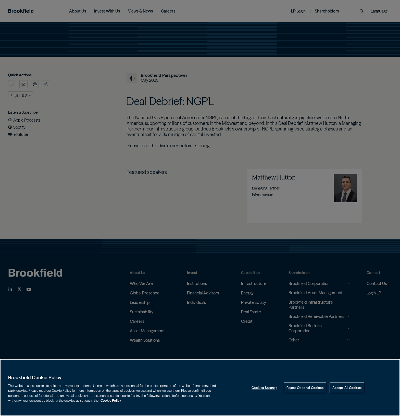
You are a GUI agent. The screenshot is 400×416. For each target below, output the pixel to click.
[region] (200, 387)
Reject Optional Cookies (304, 388)
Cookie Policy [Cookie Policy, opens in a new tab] (111, 400)
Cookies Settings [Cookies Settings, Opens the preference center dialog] (264, 388)
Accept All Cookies (346, 388)
